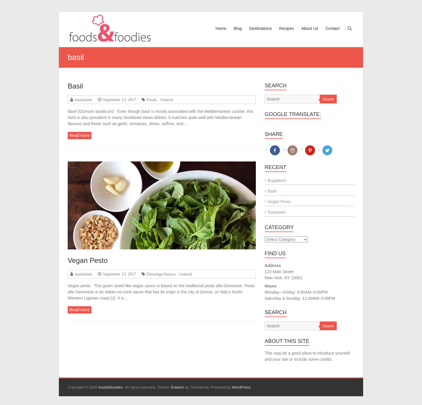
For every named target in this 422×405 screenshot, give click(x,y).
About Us (309, 28)
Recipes (286, 28)
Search (328, 99)
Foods (151, 100)
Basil (75, 86)
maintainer (83, 100)
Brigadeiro (277, 180)
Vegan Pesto (88, 260)
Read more (79, 135)
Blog (238, 28)
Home (220, 28)
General (166, 100)
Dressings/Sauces (161, 274)
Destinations (260, 28)
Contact (333, 28)
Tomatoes (276, 212)
